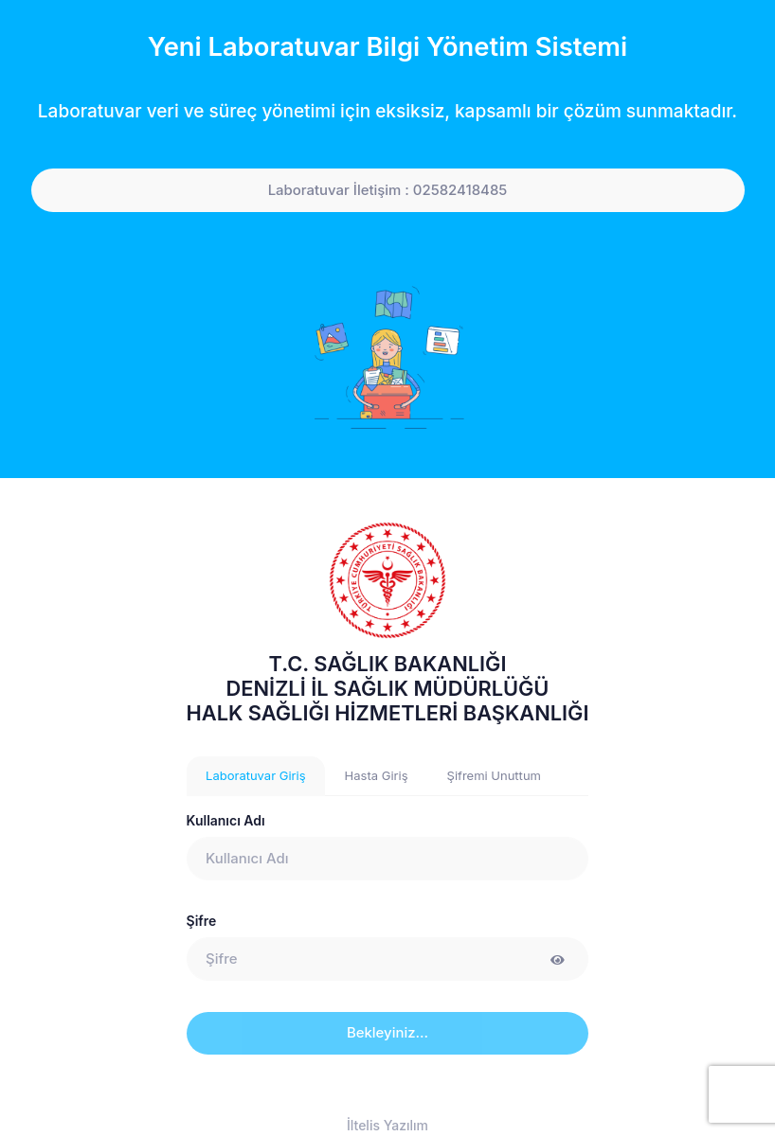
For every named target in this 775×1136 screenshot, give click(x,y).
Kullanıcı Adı (226, 820)
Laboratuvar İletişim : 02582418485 (388, 190)
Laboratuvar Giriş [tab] (256, 775)
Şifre (202, 921)
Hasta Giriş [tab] (376, 775)
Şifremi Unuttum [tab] (494, 775)
